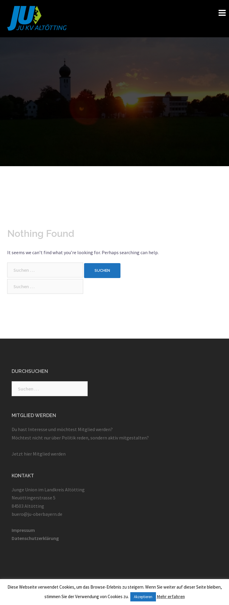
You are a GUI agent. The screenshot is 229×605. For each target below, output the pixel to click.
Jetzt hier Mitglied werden (39, 454)
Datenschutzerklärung (35, 538)
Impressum (23, 530)
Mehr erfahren (171, 596)
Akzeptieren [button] (143, 596)
